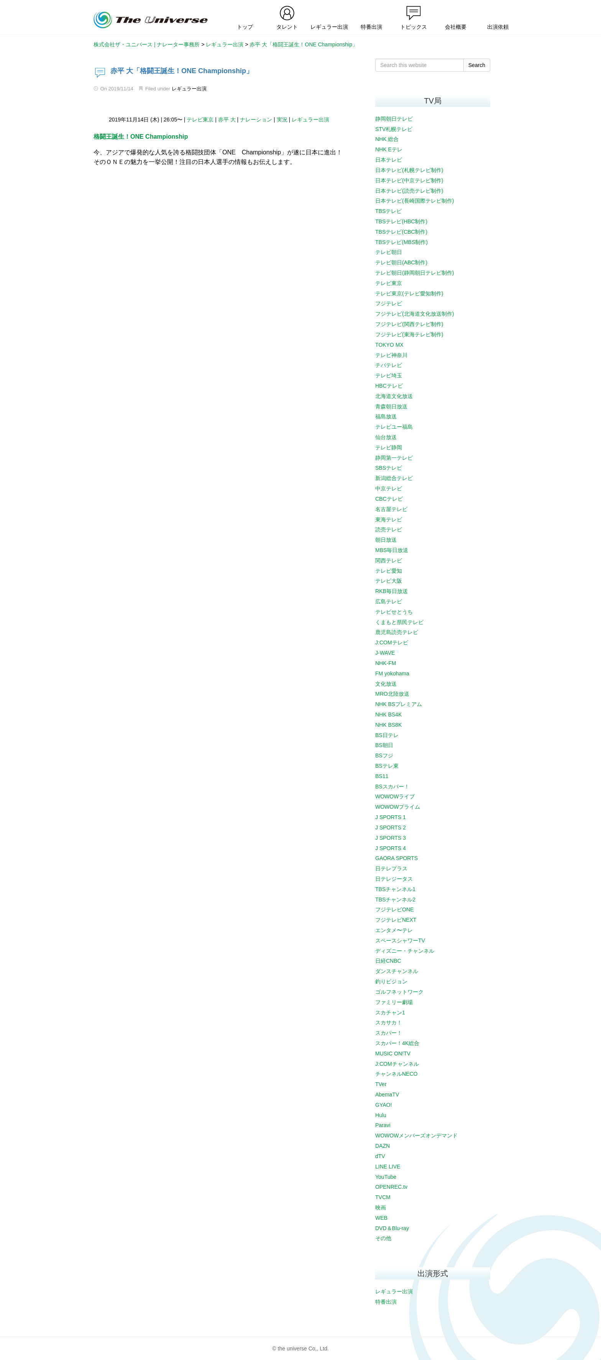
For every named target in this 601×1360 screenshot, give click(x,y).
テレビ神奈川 (391, 355)
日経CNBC (388, 961)
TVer (381, 1084)
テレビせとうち (394, 612)
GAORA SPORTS (396, 858)
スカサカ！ (388, 1022)
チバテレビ (388, 365)
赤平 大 (227, 119)
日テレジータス (394, 879)
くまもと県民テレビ (399, 622)
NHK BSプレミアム (398, 704)
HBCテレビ (389, 386)
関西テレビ (388, 560)
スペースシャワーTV (400, 940)
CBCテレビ (389, 499)
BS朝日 (384, 745)
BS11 (381, 776)
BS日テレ (387, 735)
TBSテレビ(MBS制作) (401, 242)
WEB (381, 1218)
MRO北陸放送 (392, 694)
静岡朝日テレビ (394, 119)
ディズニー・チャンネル (404, 951)
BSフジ (384, 755)
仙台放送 (386, 437)
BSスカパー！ (392, 786)
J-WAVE (385, 653)
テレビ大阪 (388, 581)
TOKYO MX (389, 345)
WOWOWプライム (397, 807)
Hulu (380, 1115)
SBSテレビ (388, 468)
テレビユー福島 (394, 427)
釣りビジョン (391, 981)
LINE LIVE (387, 1166)
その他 (383, 1238)
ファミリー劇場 (394, 1002)
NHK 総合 (387, 139)
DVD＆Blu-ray (392, 1228)
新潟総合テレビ (394, 478)
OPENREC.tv (391, 1187)
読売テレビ (388, 529)
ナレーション (256, 119)
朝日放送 (386, 540)
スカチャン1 (390, 1012)
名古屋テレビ (391, 509)
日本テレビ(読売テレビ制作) (409, 191)
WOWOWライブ (395, 796)
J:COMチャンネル (397, 1064)
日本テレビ (388, 160)
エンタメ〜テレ (394, 930)
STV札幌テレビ (393, 129)
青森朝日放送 (391, 406)
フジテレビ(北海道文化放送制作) (414, 314)
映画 (380, 1207)
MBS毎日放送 (391, 550)
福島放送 (386, 416)
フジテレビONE (394, 909)
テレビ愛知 (388, 571)
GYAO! (383, 1105)
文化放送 (386, 684)
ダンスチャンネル (396, 971)
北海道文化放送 (394, 396)
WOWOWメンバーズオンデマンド (416, 1135)
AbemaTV (387, 1094)
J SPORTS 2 (390, 827)
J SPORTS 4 (390, 848)
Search (476, 65)
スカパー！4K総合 (397, 1043)
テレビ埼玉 (388, 375)
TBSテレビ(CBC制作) (401, 232)
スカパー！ (388, 1033)
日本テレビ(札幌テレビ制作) (409, 170)
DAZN (382, 1146)
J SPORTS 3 (390, 838)
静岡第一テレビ (394, 458)
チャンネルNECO (396, 1074)
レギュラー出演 (189, 89)
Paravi (383, 1125)
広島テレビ (388, 601)
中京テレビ (388, 488)
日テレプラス (391, 868)
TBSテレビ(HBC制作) (401, 221)
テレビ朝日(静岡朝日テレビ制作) (414, 273)
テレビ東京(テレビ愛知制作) (409, 293)
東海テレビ (388, 519)
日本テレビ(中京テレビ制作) (409, 180)
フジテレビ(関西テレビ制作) (409, 324)
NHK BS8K (388, 725)
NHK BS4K (388, 714)
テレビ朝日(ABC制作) (401, 262)
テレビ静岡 (388, 447)
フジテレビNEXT (395, 920)
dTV (380, 1156)
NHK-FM (385, 663)
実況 (282, 119)
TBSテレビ (388, 211)
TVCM (383, 1197)
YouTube (385, 1177)
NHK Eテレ (388, 149)
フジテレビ (388, 303)
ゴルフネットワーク (399, 992)
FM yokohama (392, 673)
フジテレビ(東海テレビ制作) (409, 334)
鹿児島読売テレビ (396, 632)
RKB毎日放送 (391, 591)
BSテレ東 (387, 766)
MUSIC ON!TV (393, 1053)
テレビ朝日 (388, 252)
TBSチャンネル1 (395, 889)
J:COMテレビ (391, 642)
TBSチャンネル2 (395, 899)
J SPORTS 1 (390, 817)
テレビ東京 (200, 119)
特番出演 (386, 1302)
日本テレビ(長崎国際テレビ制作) (414, 201)
